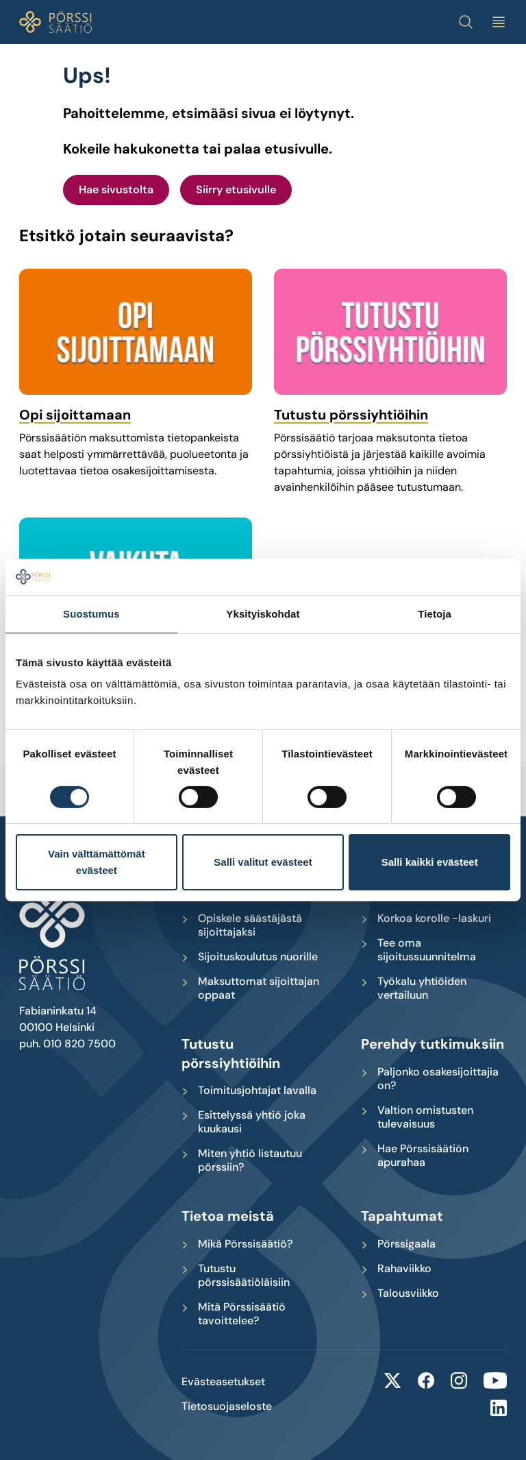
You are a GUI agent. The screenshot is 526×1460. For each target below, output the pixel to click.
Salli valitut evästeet (263, 862)
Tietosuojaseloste (226, 1406)
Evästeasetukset (223, 1382)
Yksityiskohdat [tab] (262, 613)
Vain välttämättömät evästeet (96, 862)
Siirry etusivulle (236, 189)
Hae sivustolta (116, 189)
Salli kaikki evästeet (429, 862)
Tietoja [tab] (434, 613)
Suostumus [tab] (91, 613)
